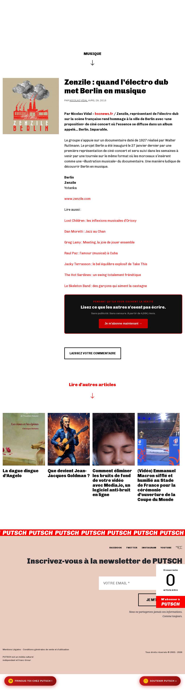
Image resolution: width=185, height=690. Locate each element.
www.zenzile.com (77, 199)
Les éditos (118, 13)
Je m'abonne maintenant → (123, 323)
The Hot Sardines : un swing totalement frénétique (102, 275)
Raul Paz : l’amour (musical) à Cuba (91, 253)
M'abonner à (170, 602)
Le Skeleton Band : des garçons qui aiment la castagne (105, 286)
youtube (165, 563)
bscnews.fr (104, 114)
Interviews (72, 13)
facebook (115, 563)
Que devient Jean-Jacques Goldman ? (69, 489)
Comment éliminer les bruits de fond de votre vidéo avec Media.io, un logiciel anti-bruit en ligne (112, 498)
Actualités (95, 13)
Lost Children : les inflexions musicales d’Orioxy (100, 221)
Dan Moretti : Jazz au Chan (85, 231)
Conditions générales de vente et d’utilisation (46, 665)
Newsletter (168, 13)
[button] (180, 24)
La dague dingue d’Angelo (20, 489)
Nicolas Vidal (79, 100)
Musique (92, 54)
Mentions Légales (12, 665)
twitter (131, 563)
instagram (149, 563)
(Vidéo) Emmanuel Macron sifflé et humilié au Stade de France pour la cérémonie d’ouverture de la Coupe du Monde (156, 501)
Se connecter (91, 23)
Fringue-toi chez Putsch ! (30, 681)
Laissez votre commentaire (100, 367)
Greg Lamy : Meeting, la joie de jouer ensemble (99, 242)
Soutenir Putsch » (160, 681)
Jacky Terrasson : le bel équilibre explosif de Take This (105, 264)
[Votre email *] (139, 599)
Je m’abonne (143, 13)
